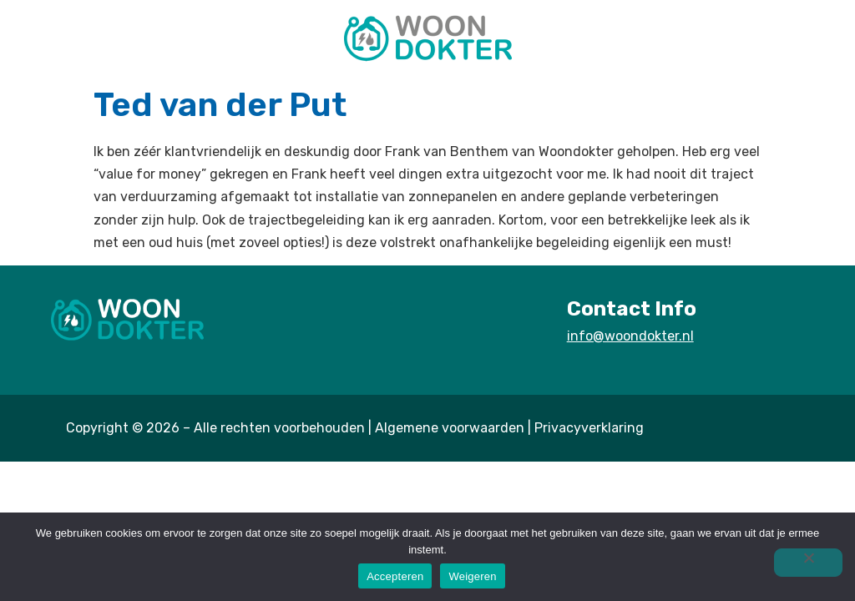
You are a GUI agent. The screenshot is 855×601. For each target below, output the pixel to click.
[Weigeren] (808, 562)
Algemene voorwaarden (449, 428)
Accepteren (395, 576)
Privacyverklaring (589, 428)
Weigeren (472, 576)
